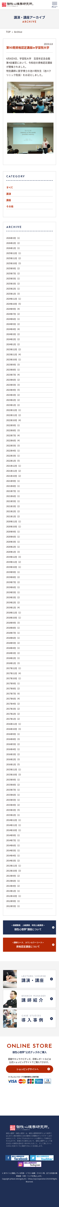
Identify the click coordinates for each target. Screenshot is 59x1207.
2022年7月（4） (13, 435)
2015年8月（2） (13, 784)
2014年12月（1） (14, 820)
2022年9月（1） (13, 425)
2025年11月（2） (14, 258)
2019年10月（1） (14, 566)
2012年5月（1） (13, 906)
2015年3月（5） (13, 809)
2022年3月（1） (13, 455)
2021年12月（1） (14, 465)
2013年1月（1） (13, 890)
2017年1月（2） (13, 718)
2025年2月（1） (13, 288)
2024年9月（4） (13, 308)
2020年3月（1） (13, 541)
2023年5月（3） (13, 384)
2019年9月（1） (13, 572)
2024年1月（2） (13, 344)
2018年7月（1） (13, 632)
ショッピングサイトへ (28, 1069)
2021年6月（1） (13, 496)
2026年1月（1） (13, 248)
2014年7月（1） (13, 840)
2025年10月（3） (14, 263)
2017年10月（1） (14, 678)
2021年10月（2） (14, 475)
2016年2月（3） (13, 759)
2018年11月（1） (14, 612)
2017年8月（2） (13, 688)
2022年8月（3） (13, 430)
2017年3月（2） (13, 708)
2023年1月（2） (13, 404)
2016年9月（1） (13, 733)
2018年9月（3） (13, 622)
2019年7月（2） (13, 582)
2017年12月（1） (14, 668)
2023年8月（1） (13, 369)
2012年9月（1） (13, 901)
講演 (8, 193)
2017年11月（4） (14, 673)
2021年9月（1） (13, 480)
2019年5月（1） (13, 592)
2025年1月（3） (13, 293)
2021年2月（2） (13, 511)
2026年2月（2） (13, 243)
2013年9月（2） (13, 875)
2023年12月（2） (14, 349)
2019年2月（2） (13, 602)
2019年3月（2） (13, 597)
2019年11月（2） (14, 561)
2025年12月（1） (14, 253)
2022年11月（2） (14, 415)
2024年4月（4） (13, 329)
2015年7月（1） (13, 789)
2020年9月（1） (13, 531)
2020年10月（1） (14, 526)
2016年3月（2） (13, 754)
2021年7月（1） (13, 491)
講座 (8, 200)
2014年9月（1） (13, 835)
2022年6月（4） (13, 440)
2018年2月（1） (13, 658)
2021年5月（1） (13, 501)
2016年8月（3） (13, 739)
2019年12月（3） (14, 556)
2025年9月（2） (13, 268)
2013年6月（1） (13, 880)
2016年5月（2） (13, 744)
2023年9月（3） (13, 364)
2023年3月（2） (13, 394)
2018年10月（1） (14, 617)
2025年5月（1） (13, 278)
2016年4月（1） (13, 749)
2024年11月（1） (14, 298)
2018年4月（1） (13, 647)
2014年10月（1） (14, 830)
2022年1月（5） (13, 460)
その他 (9, 206)
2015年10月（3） (14, 774)
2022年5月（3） (13, 445)
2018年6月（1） (13, 637)
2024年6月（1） (13, 318)
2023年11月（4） (14, 354)
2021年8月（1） (13, 485)
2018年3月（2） (13, 653)
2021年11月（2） (14, 470)
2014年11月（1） (14, 825)
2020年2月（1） (13, 546)
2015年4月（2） (13, 804)
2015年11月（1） (14, 769)
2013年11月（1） (14, 865)
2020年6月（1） (13, 536)
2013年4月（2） (13, 885)
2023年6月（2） (13, 379)
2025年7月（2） (13, 273)
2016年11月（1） (14, 723)
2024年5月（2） (13, 324)
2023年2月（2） (13, 399)
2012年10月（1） (14, 895)
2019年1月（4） (13, 607)
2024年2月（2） (13, 339)
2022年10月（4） (14, 420)
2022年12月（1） (14, 410)
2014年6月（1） (13, 845)
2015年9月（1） (13, 779)
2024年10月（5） (14, 303)
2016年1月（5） (13, 764)
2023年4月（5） (13, 389)
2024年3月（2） (13, 334)
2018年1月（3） (13, 663)
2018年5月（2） (13, 642)
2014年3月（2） (13, 860)
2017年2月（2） (13, 713)
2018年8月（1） (13, 627)
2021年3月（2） (13, 506)
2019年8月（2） (13, 577)
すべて (9, 187)
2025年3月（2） (13, 283)
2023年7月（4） (13, 374)
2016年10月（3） (14, 728)
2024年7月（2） (13, 313)
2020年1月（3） (13, 551)
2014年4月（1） (13, 855)
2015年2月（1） (13, 814)
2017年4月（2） (13, 703)
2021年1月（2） (13, 516)
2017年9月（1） (13, 683)
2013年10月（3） (14, 870)
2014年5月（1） (13, 850)
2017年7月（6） (13, 693)
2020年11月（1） (14, 521)
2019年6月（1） (13, 587)
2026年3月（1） (13, 237)
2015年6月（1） (13, 794)
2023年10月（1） (14, 359)
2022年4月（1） (13, 450)
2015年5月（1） (13, 799)
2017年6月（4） (13, 698)
